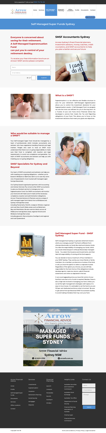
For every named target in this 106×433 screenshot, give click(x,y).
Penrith (48, 396)
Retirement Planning (34, 394)
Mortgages (31, 401)
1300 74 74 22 (90, 17)
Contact (92, 10)
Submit (44, 78)
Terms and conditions (68, 430)
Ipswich (48, 386)
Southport (49, 399)
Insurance (31, 391)
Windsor (49, 403)
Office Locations (70, 10)
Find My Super (68, 415)
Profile (77, 10)
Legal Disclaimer (90, 430)
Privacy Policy (80, 430)
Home (35, 10)
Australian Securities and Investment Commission (70, 387)
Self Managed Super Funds (50, 10)
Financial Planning (61, 10)
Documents (84, 10)
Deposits (31, 405)
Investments (32, 384)
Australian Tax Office (70, 398)
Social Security (32, 398)
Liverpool (49, 389)
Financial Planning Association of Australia (69, 409)
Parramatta (49, 393)
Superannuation (33, 388)
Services (41, 10)
